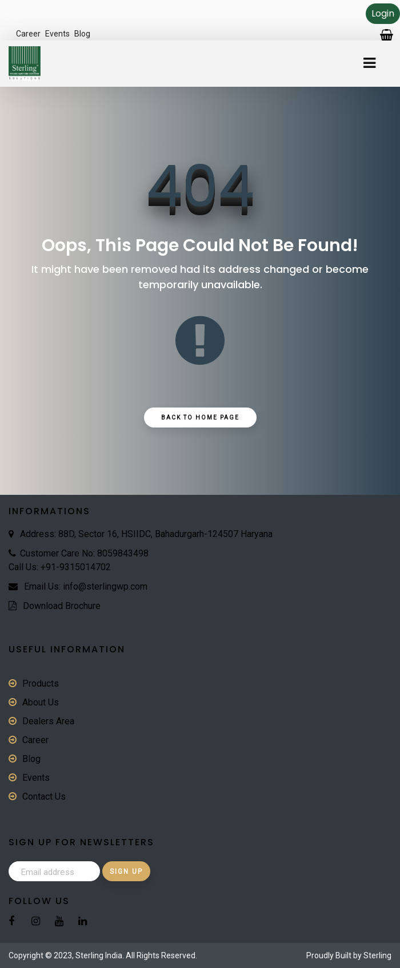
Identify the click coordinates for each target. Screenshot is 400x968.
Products (40, 683)
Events (57, 33)
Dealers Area (48, 721)
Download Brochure (62, 605)
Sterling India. (99, 955)
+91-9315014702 (76, 567)
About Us (40, 702)
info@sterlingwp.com (105, 586)
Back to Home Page (200, 417)
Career (28, 33)
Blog (82, 33)
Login (382, 13)
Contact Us (44, 796)
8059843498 (123, 553)
